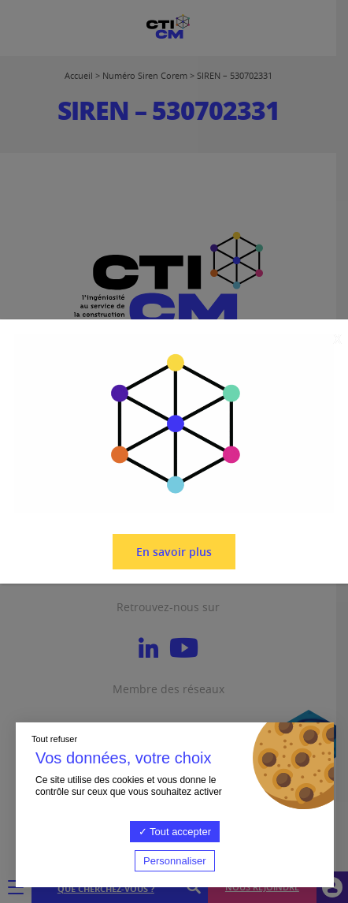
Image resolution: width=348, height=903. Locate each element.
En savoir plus (174, 551)
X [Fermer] (337, 339)
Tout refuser (54, 739)
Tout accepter (175, 832)
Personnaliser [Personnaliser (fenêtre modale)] (174, 861)
